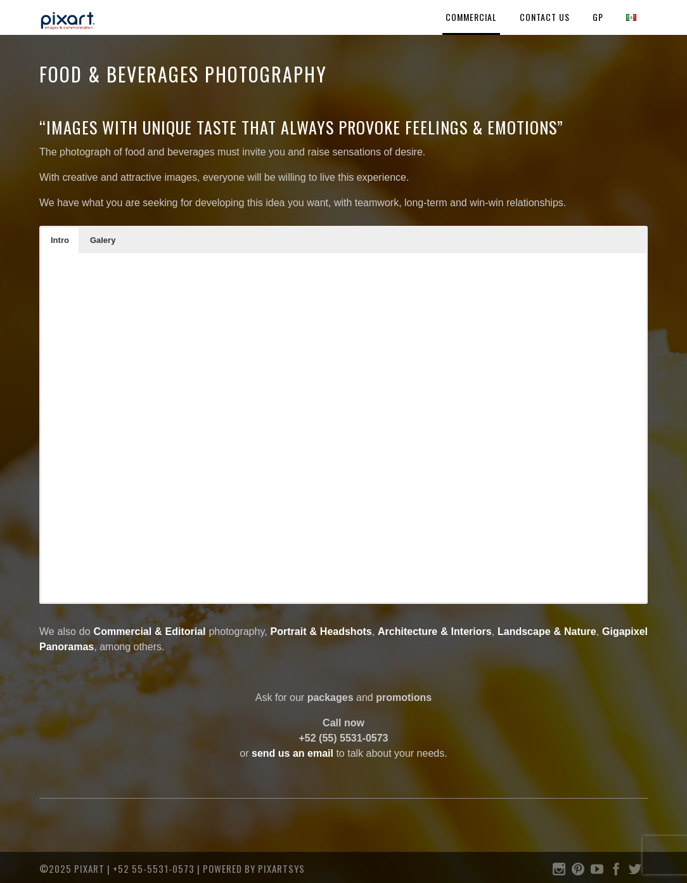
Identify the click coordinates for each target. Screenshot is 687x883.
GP (598, 16)
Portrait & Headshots (321, 631)
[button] (60, 240)
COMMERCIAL (471, 16)
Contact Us (545, 16)
